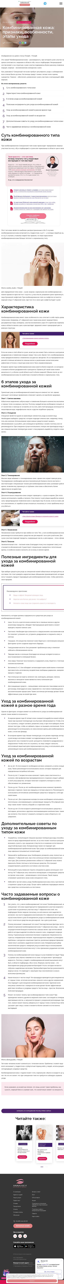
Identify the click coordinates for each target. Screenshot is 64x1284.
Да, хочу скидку (49, 1271)
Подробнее (30, 344)
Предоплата (17, 1206)
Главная (5, 13)
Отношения (23, 1144)
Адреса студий (17, 1194)
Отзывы (15, 1203)
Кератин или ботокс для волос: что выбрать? (29, 599)
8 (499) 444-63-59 (22, 1221)
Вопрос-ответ (36, 1192)
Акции (34, 1200)
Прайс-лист (16, 1200)
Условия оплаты (18, 1212)
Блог (12, 13)
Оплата (15, 1209)
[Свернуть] (61, 1260)
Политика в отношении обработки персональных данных (39, 1205)
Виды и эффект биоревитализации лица (28, 595)
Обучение (16, 1215)
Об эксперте (36, 1197)
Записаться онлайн (25, 4)
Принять (32, 1281)
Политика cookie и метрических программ (39, 1210)
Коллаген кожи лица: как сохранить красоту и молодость (34, 603)
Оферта (34, 1213)
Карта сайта (35, 1216)
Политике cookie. (31, 1277)
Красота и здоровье (23, 22)
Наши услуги (17, 1197)
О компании (16, 1192)
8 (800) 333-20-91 (24, 2)
